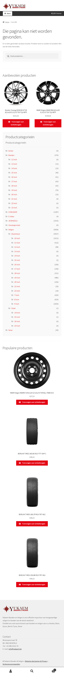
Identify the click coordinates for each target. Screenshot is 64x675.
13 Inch (14, 164)
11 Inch (17, 243)
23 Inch (14, 207)
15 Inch (14, 172)
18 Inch (14, 186)
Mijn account (10, 671)
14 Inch (14, 168)
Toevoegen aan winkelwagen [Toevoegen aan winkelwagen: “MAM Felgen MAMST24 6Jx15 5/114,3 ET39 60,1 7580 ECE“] (33, 402)
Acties (10, 151)
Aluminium (15, 234)
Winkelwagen (49, 669)
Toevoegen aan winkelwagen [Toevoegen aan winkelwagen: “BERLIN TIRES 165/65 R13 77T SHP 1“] (33, 463)
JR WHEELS (12, 221)
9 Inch (16, 304)
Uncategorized (14, 225)
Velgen (11, 229)
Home (7, 22)
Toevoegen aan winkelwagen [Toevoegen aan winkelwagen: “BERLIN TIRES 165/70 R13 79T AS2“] (33, 524)
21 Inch (14, 199)
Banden (11, 155)
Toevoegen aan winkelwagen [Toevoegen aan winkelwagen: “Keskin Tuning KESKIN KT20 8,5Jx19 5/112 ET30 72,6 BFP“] (17, 123)
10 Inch (17, 238)
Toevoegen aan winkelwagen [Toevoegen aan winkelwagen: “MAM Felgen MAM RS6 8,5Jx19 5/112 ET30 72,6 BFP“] (49, 123)
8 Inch (16, 299)
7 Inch (16, 295)
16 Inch (14, 177)
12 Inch (14, 159)
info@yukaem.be (15, 649)
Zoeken (32, 671)
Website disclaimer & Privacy (36, 661)
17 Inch (14, 181)
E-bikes (11, 216)
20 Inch (14, 194)
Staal (13, 308)
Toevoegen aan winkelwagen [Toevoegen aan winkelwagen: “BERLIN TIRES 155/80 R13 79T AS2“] (33, 584)
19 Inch (14, 190)
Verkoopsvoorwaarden (11, 664)
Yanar (10, 330)
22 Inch (14, 203)
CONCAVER (12, 212)
